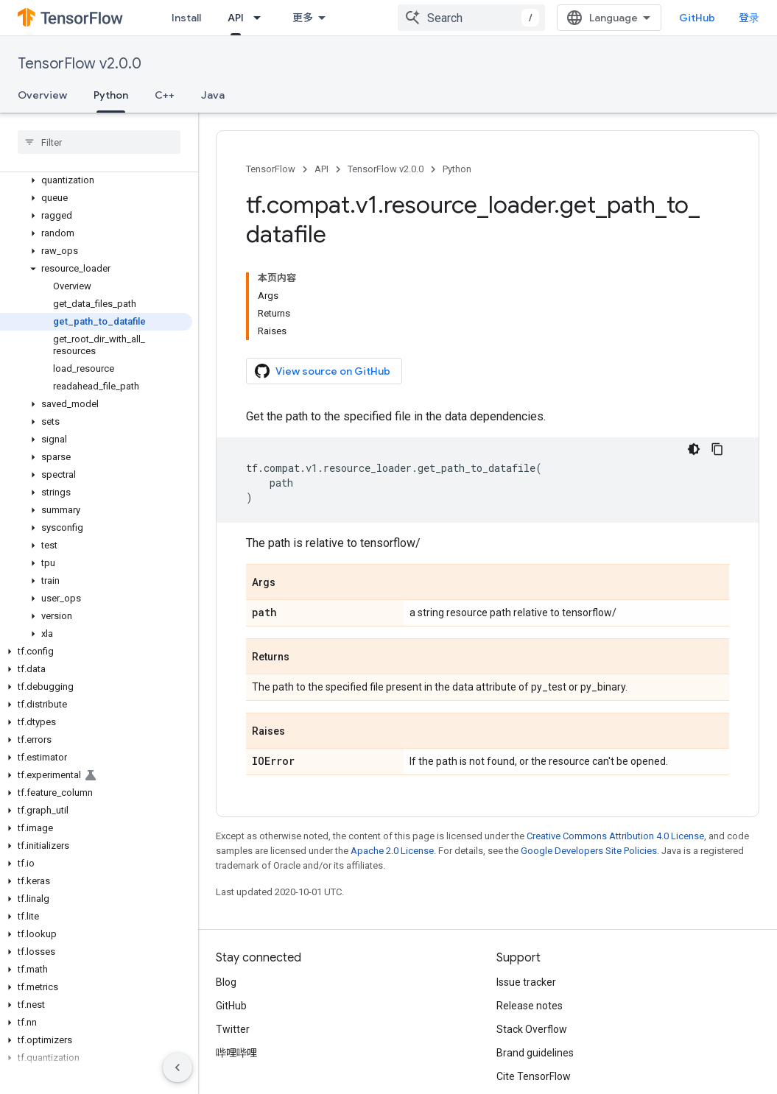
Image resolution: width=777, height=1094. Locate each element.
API (321, 168)
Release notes (529, 1006)
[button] (96, 180)
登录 (749, 18)
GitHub (697, 17)
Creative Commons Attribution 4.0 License (615, 835)
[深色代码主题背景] (694, 449)
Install (186, 17)
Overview (42, 95)
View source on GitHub (322, 371)
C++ (165, 95)
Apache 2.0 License (392, 850)
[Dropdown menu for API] (261, 17)
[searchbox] (99, 142)
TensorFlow (270, 168)
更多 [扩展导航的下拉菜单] (302, 17)
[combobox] (471, 17)
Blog (226, 982)
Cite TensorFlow (533, 1076)
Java (213, 95)
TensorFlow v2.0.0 (79, 63)
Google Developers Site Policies (589, 850)
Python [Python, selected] (111, 95)
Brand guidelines (535, 1053)
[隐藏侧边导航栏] (177, 1067)
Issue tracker (526, 982)
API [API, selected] (236, 17)
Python (457, 168)
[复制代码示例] (717, 449)
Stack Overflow (531, 1029)
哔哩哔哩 (236, 1053)
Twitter (233, 1029)
